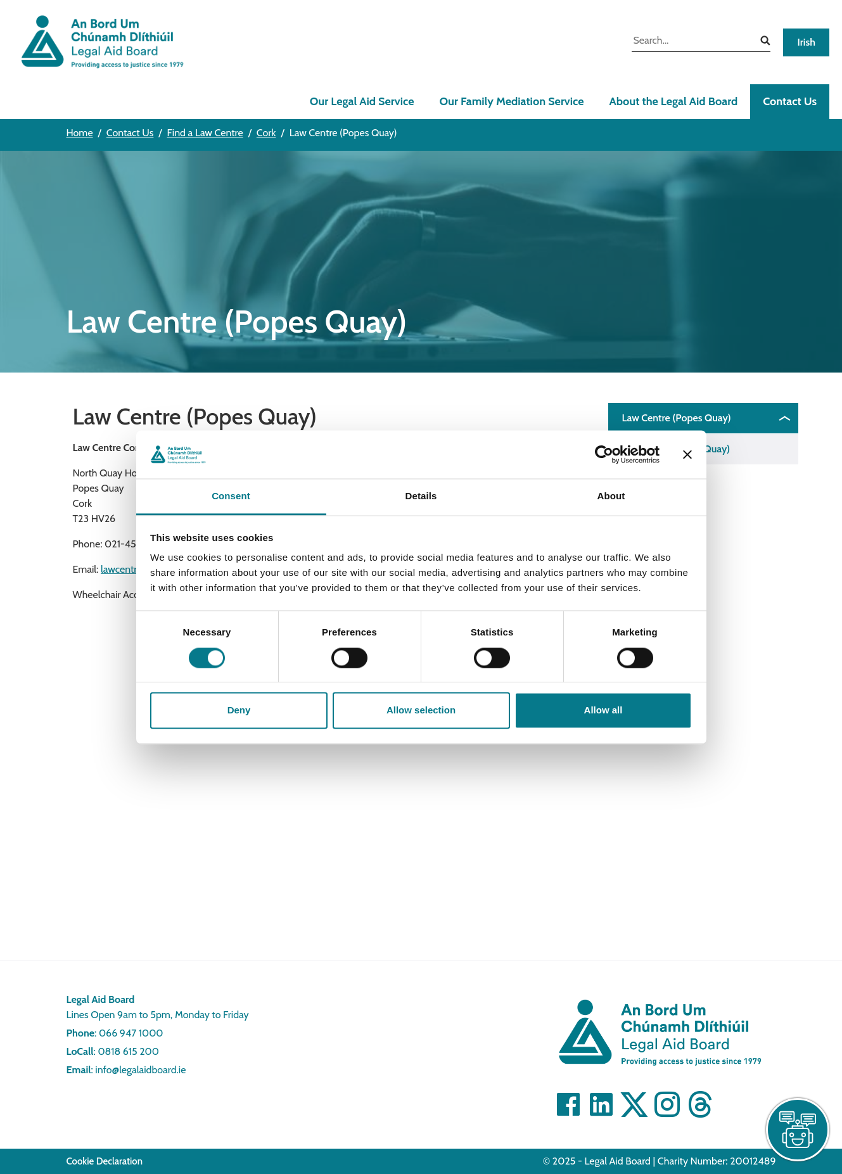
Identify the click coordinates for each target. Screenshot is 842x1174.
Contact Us (790, 101)
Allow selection (421, 710)
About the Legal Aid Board (673, 101)
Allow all (603, 710)
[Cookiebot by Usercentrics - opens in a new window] (604, 454)
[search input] (691, 41)
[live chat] (797, 1129)
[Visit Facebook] (568, 1104)
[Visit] (667, 1104)
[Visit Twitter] (634, 1104)
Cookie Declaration (105, 1161)
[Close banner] (687, 454)
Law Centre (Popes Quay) (676, 418)
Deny (239, 710)
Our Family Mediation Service (511, 101)
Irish (806, 42)
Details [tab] (421, 496)
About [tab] (611, 496)
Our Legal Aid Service (362, 101)
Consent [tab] (231, 496)
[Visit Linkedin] (601, 1104)
